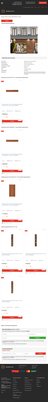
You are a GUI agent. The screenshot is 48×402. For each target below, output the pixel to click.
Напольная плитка (28, 384)
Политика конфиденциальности (17, 395)
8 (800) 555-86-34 (30, 3)
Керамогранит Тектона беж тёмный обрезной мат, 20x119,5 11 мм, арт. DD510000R (12, 105)
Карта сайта (3, 390)
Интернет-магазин (17, 377)
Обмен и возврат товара (17, 392)
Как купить (15, 384)
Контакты (15, 386)
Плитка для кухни (28, 390)
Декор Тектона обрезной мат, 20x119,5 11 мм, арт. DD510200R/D (36, 254)
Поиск (2, 392)
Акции (37, 384)
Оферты (12, 340)
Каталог (26, 377)
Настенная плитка (28, 386)
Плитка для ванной (28, 388)
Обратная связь (16, 390)
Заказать (12, 121)
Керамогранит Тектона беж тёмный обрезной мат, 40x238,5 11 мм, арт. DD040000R (12, 155)
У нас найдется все (40, 377)
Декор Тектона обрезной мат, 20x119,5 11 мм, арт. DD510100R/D (12, 254)
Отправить (37, 337)
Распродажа (38, 386)
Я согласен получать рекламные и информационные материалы (14, 343)
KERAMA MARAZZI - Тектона (7, 123)
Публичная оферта (16, 397)
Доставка (14, 388)
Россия (9, 16)
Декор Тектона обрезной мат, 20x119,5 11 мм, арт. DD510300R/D (12, 301)
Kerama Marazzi (14, 16)
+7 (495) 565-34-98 (17, 3)
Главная (2, 16)
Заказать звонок (43, 2)
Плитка (6, 16)
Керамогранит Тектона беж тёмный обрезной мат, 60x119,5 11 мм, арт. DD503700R (12, 204)
